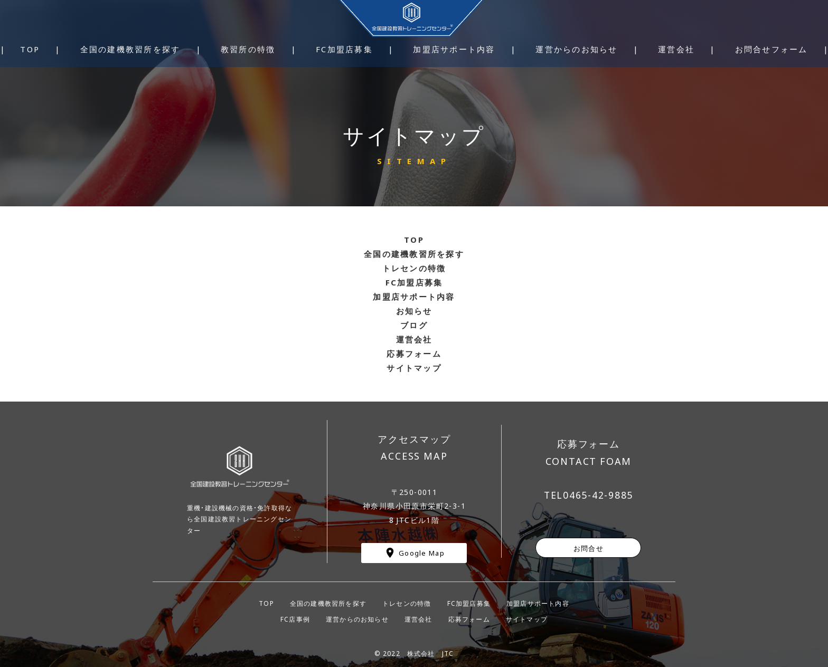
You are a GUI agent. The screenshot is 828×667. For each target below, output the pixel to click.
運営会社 (418, 619)
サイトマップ (527, 619)
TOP (266, 603)
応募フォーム (469, 619)
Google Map (422, 553)
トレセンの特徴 (406, 603)
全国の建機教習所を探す (414, 254)
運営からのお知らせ (357, 619)
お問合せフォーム (771, 49)
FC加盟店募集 (469, 603)
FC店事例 (295, 619)
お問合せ (588, 547)
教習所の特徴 (248, 49)
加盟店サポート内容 (537, 603)
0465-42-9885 (598, 495)
